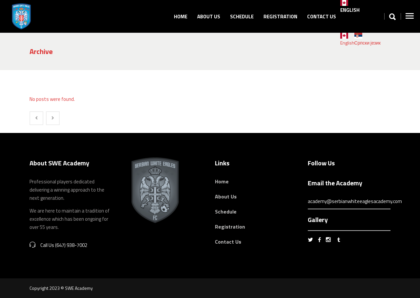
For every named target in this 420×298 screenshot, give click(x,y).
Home (222, 181)
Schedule (226, 211)
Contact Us (228, 242)
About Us (226, 196)
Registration (230, 227)
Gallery (318, 219)
